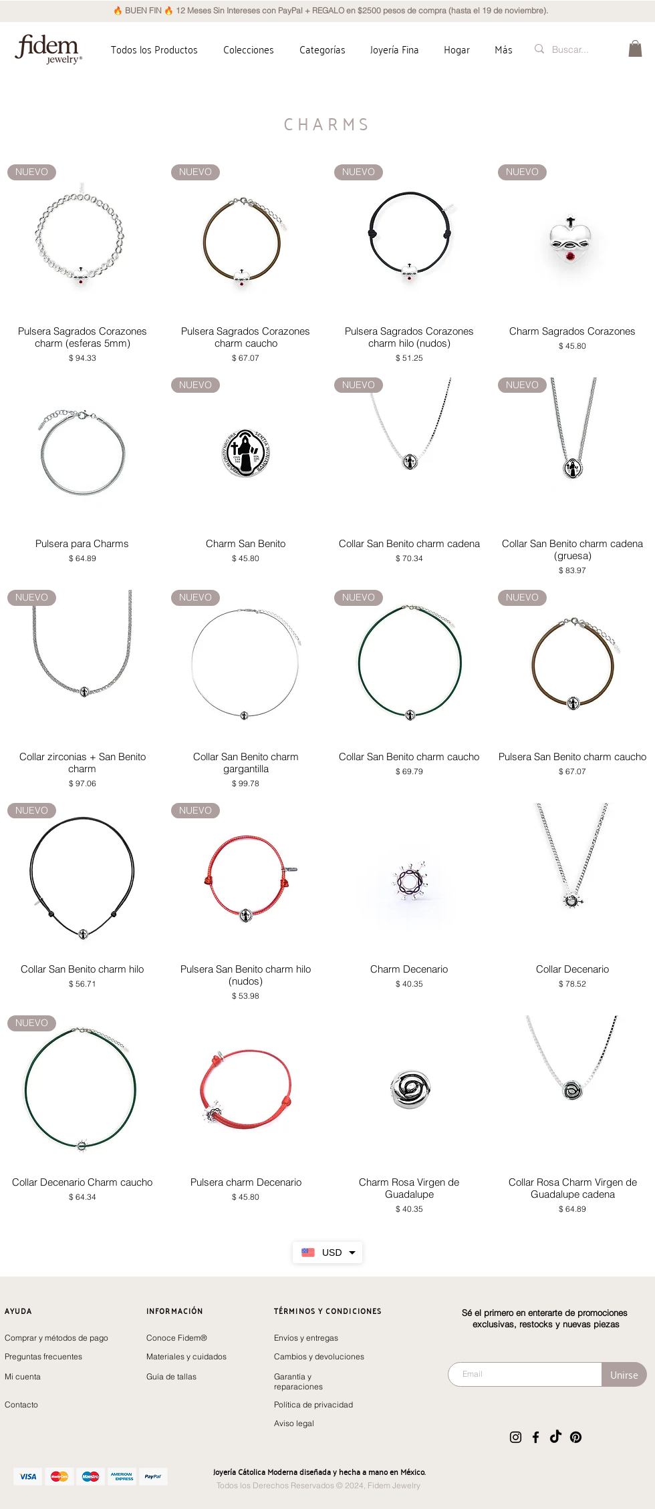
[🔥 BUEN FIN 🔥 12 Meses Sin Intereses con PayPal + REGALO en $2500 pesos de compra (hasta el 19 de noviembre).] (330, 11)
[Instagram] (515, 1437)
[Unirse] (624, 1374)
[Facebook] (535, 1437)
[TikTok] (555, 1437)
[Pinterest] (575, 1437)
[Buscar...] (574, 49)
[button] (249, 48)
